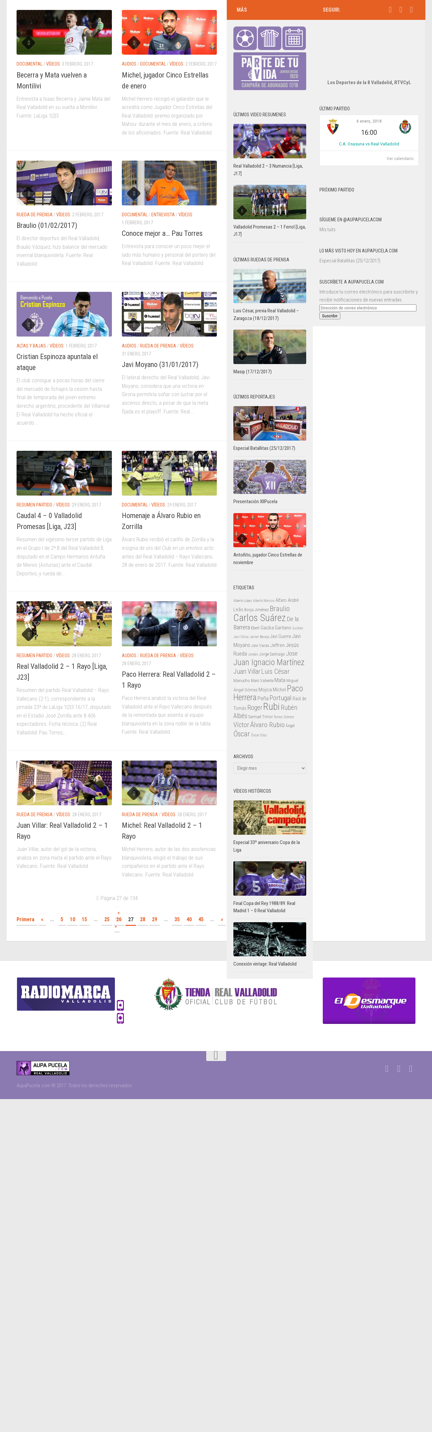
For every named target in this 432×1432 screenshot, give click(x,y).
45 (201, 919)
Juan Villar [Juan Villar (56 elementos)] (246, 652)
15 (84, 919)
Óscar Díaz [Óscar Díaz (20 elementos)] (259, 715)
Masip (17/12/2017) (252, 352)
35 (177, 919)
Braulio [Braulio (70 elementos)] (280, 589)
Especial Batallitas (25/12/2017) (349, 241)
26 (118, 919)
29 (154, 919)
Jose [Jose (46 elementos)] (292, 633)
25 (107, 919)
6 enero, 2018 (369, 101)
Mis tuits (327, 210)
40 (189, 919)
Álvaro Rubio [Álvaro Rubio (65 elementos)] (267, 705)
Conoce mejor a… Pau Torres (162, 233)
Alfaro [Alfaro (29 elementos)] (281, 580)
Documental (29, 64)
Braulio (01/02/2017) (47, 225)
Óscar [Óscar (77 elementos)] (241, 714)
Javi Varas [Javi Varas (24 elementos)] (260, 625)
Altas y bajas (31, 345)
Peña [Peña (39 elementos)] (263, 678)
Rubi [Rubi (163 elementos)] (271, 686)
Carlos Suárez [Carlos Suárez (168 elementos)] (259, 598)
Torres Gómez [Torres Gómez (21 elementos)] (284, 697)
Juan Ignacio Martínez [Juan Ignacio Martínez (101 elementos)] (269, 642)
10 (72, 919)
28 (142, 919)
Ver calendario (400, 138)
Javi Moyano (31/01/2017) (160, 364)
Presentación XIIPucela (255, 482)
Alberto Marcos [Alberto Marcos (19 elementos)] (263, 581)
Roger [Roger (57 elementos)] (254, 688)
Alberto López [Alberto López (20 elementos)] (242, 581)
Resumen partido (34, 504)
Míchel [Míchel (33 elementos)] (279, 670)
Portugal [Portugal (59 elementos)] (280, 678)
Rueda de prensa (35, 214)
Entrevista (163, 214)
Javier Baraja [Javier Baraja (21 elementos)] (259, 616)
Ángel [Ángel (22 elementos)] (290, 706)
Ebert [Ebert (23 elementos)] (255, 608)
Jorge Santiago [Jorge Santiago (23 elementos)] (272, 634)
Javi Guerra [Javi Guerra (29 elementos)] (280, 616)
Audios (129, 64)
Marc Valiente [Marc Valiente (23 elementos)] (262, 661)
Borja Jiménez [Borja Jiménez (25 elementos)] (256, 589)
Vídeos (53, 64)
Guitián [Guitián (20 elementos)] (297, 608)
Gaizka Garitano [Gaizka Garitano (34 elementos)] (276, 608)
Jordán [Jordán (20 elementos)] (253, 634)
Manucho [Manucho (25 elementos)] (241, 660)
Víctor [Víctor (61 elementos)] (241, 705)
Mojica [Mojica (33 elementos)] (265, 670)
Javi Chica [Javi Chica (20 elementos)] (241, 617)
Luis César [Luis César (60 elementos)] (275, 652)
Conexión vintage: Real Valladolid (265, 944)
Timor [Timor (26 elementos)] (267, 696)
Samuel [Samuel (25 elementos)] (254, 696)
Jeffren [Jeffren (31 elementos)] (277, 625)
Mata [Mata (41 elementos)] (279, 660)
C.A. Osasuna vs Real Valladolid (369, 124)
